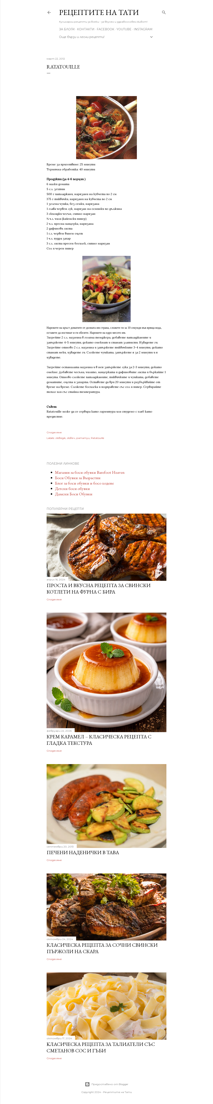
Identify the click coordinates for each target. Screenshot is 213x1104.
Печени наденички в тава (83, 852)
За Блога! (67, 29)
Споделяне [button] (54, 432)
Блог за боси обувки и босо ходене (84, 483)
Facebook (105, 29)
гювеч (71, 438)
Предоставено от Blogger (106, 1084)
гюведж (60, 438)
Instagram (143, 29)
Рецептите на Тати (99, 12)
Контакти (85, 29)
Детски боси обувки (72, 488)
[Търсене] (163, 11)
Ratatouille (97, 438)
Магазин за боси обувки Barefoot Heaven (90, 472)
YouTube (123, 29)
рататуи (83, 438)
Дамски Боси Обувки (73, 494)
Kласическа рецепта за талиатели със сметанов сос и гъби (101, 1047)
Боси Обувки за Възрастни (77, 477)
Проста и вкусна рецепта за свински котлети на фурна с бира (99, 588)
